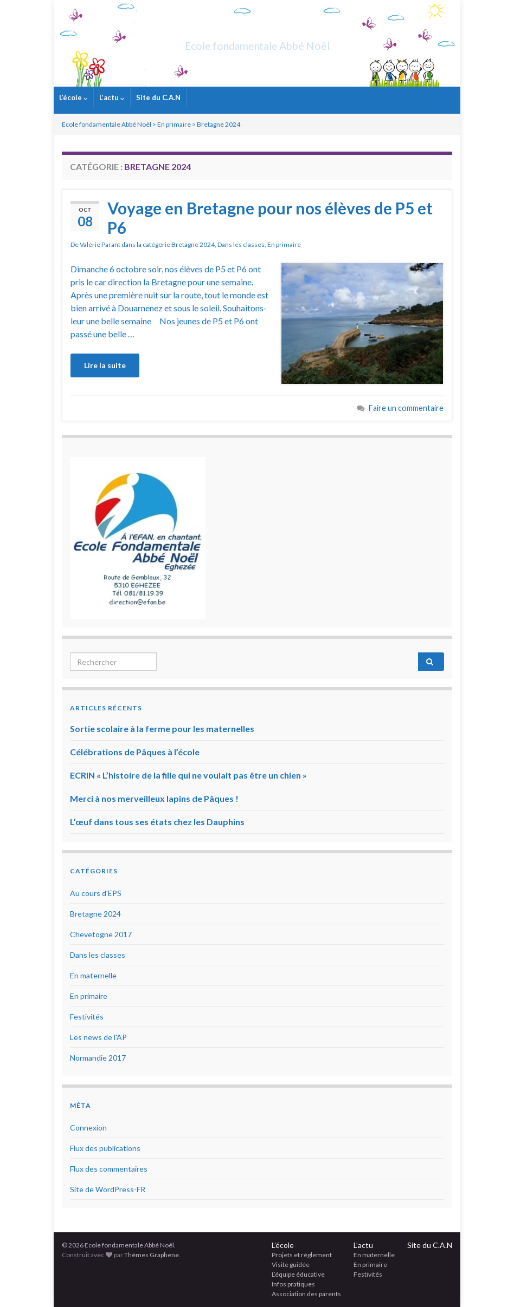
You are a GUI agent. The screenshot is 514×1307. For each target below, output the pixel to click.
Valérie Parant (100, 244)
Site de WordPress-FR (107, 1189)
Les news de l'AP (98, 1037)
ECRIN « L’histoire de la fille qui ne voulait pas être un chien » (188, 775)
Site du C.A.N (158, 97)
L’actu (112, 97)
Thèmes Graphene (151, 1255)
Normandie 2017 (98, 1057)
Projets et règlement (302, 1255)
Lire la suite (105, 365)
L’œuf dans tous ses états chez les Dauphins (157, 821)
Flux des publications (105, 1148)
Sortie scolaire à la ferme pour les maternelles (162, 728)
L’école (73, 97)
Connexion (88, 1127)
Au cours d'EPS (95, 893)
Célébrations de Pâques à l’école (135, 752)
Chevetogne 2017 (101, 934)
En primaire (284, 244)
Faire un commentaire (406, 408)
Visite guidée (291, 1264)
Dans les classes (241, 244)
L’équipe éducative (298, 1274)
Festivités (87, 1016)
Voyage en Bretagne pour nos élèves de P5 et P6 (270, 217)
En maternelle (93, 975)
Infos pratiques (293, 1284)
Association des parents (306, 1294)
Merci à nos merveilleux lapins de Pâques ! (154, 798)
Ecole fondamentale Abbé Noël (257, 43)
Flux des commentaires (108, 1168)
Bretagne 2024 (193, 244)
